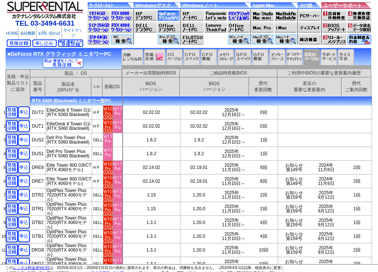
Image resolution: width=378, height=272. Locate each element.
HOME (12, 33)
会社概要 (27, 33)
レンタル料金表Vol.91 (31, 268)
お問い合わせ (49, 33)
